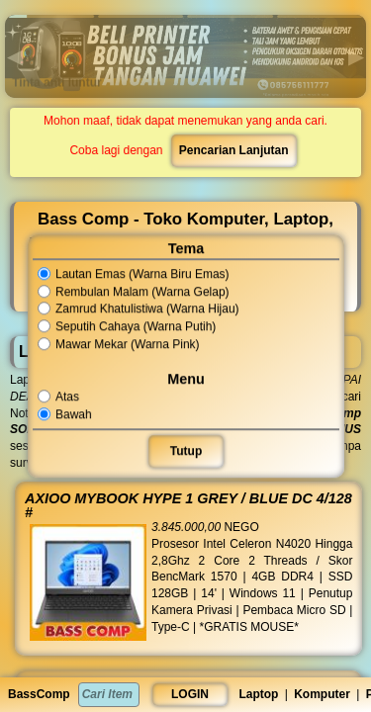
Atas (59, 396)
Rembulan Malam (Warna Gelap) (133, 292)
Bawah (65, 414)
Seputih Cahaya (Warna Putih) (127, 326)
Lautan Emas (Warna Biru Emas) (133, 274)
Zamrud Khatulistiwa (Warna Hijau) (138, 309)
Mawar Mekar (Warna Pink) (118, 344)
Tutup (185, 451)
